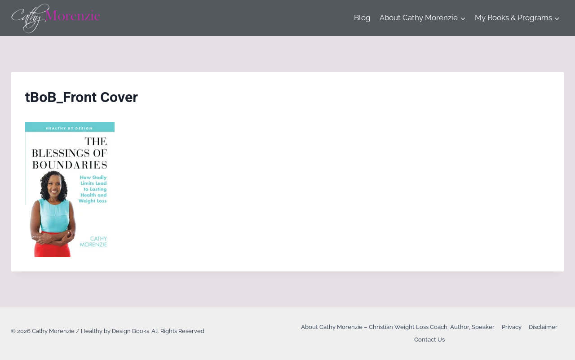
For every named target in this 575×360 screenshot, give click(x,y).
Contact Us (429, 339)
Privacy (512, 327)
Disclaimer (543, 327)
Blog (362, 17)
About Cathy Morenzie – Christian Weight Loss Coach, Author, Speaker (398, 327)
